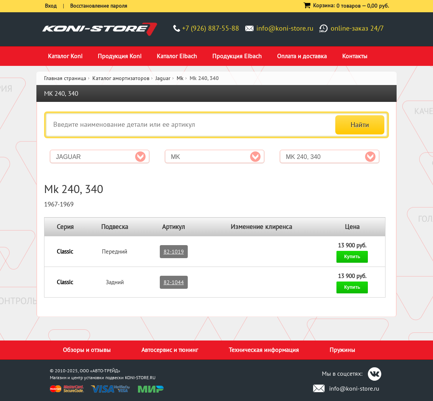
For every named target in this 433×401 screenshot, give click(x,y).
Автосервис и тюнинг (169, 350)
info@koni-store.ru (284, 28)
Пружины (342, 350)
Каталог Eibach (177, 56)
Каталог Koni (65, 56)
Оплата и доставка (302, 56)
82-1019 (174, 251)
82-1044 (174, 282)
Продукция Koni (119, 56)
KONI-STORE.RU (140, 377)
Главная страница (65, 78)
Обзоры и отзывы (87, 350)
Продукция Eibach (237, 56)
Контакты (354, 56)
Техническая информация (264, 350)
